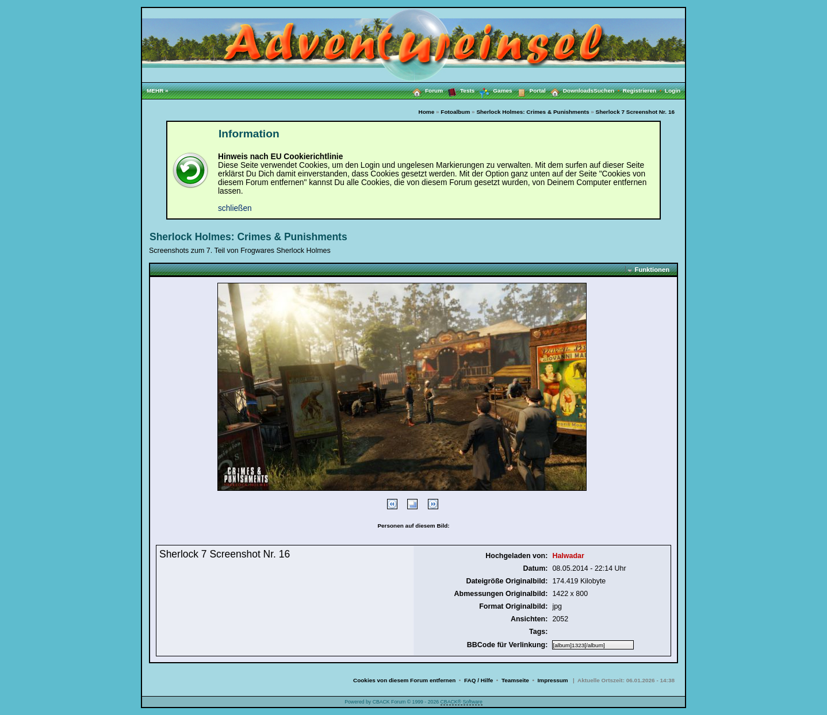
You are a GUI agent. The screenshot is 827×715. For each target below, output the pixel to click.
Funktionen (652, 269)
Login (672, 90)
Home (427, 112)
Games (493, 90)
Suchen (608, 90)
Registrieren (644, 90)
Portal (529, 90)
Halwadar (568, 556)
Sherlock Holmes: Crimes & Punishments (532, 112)
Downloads (570, 90)
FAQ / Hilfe (478, 680)
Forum (425, 90)
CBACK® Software (462, 702)
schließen (235, 208)
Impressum (553, 680)
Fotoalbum (455, 112)
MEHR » (158, 90)
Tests (458, 90)
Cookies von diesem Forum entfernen (404, 680)
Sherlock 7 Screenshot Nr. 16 (635, 112)
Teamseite (515, 680)
